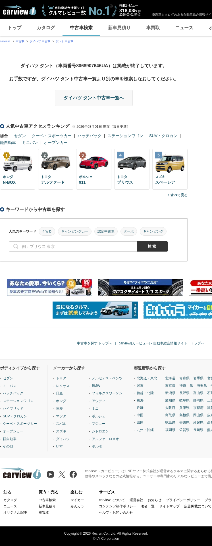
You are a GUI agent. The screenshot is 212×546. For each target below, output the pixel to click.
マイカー (77, 500)
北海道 (170, 378)
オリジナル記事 (15, 512)
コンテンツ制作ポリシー (117, 506)
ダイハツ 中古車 (40, 41)
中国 (140, 415)
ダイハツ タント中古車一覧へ (94, 97)
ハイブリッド (13, 409)
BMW (96, 386)
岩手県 (198, 378)
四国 (140, 422)
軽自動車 (8, 142)
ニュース (184, 27)
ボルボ (97, 446)
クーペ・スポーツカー (52, 135)
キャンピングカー (74, 231)
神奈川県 (186, 386)
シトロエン (100, 431)
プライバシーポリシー (183, 500)
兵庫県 (184, 408)
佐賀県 (184, 430)
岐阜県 (184, 400)
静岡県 (198, 400)
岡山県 (198, 415)
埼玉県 (202, 386)
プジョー (98, 424)
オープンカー (56, 142)
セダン (20, 135)
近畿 (140, 408)
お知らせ (154, 500)
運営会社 (136, 500)
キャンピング (153, 231)
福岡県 (170, 430)
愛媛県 (198, 422)
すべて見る (179, 195)
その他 (8, 446)
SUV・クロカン (163, 135)
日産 (59, 393)
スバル (61, 424)
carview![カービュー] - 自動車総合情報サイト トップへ (161, 343)
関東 (140, 386)
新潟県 (170, 393)
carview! (5, 41)
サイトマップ (169, 506)
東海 (140, 400)
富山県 (198, 393)
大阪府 (170, 408)
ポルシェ (98, 416)
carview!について (112, 500)
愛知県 (170, 400)
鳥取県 (170, 415)
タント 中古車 (64, 41)
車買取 (153, 27)
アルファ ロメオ (105, 439)
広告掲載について (197, 506)
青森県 (184, 378)
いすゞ (61, 446)
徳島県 (170, 422)
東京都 (170, 386)
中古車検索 (81, 27)
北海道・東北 (147, 378)
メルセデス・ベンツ (107, 378)
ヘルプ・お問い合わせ (116, 512)
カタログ (46, 27)
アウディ (98, 401)
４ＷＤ (47, 231)
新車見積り (119, 27)
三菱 (59, 409)
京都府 (198, 408)
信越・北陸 (145, 393)
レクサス (63, 386)
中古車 (20, 41)
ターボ (129, 231)
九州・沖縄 (145, 430)
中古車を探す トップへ (94, 343)
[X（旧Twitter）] (61, 474)
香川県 (184, 422)
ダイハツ (63, 439)
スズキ (61, 431)
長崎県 (198, 430)
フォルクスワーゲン (107, 393)
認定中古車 (106, 231)
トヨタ (61, 378)
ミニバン (30, 142)
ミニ (95, 409)
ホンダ (61, 401)
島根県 (184, 415)
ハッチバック (89, 135)
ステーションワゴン (125, 135)
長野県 (184, 393)
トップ (14, 27)
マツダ (61, 416)
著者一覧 (148, 506)
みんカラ (77, 506)
